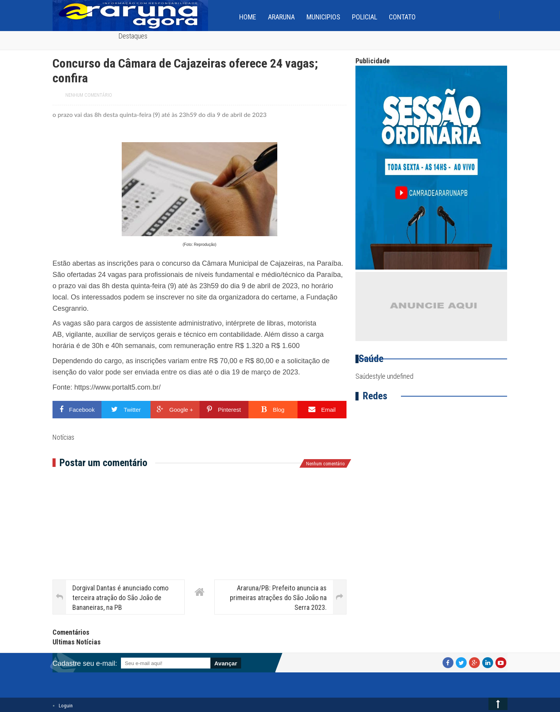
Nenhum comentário (88, 95)
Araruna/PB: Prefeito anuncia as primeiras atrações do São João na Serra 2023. (278, 597)
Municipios (323, 17)
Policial (364, 17)
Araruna (281, 17)
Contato (402, 17)
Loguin (66, 706)
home (247, 17)
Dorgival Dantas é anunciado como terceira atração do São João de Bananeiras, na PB (120, 597)
